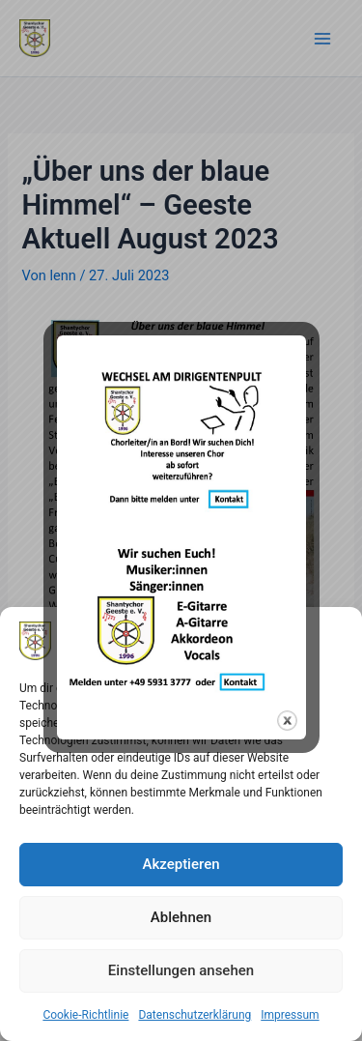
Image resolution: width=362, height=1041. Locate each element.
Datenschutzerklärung (194, 1015)
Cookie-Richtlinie (85, 1015)
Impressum (290, 1015)
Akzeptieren (180, 864)
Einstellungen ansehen (181, 970)
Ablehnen (181, 917)
